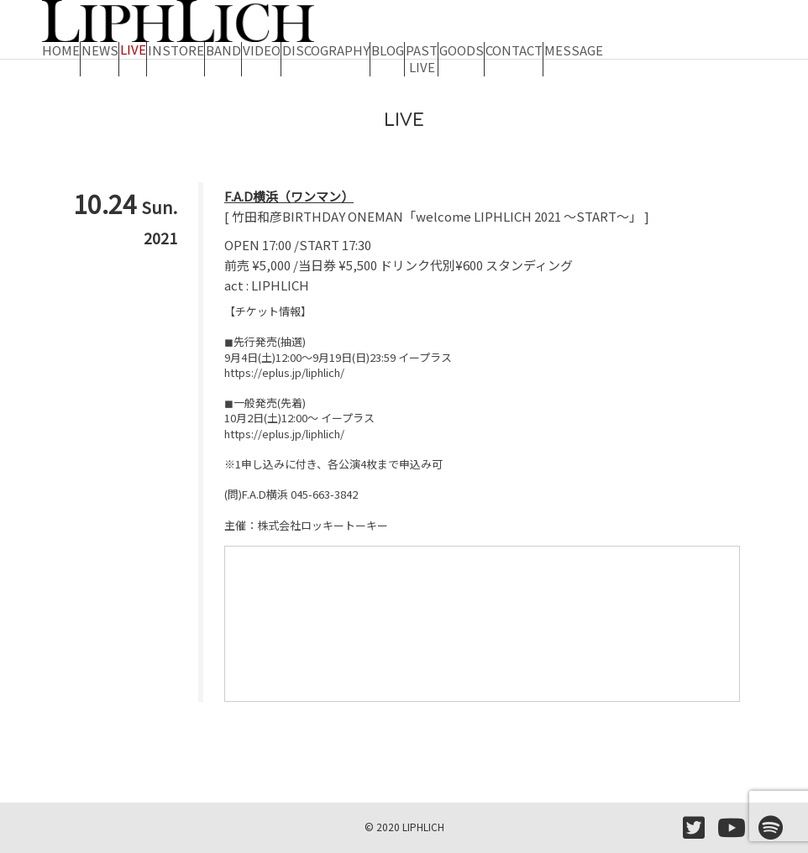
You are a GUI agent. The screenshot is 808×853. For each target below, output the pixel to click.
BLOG (387, 49)
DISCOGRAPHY (326, 49)
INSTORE (176, 49)
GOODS (461, 49)
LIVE (133, 49)
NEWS (99, 49)
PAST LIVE (422, 54)
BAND (223, 49)
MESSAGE (573, 49)
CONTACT (514, 49)
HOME (61, 49)
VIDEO (262, 49)
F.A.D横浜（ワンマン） (289, 196)
